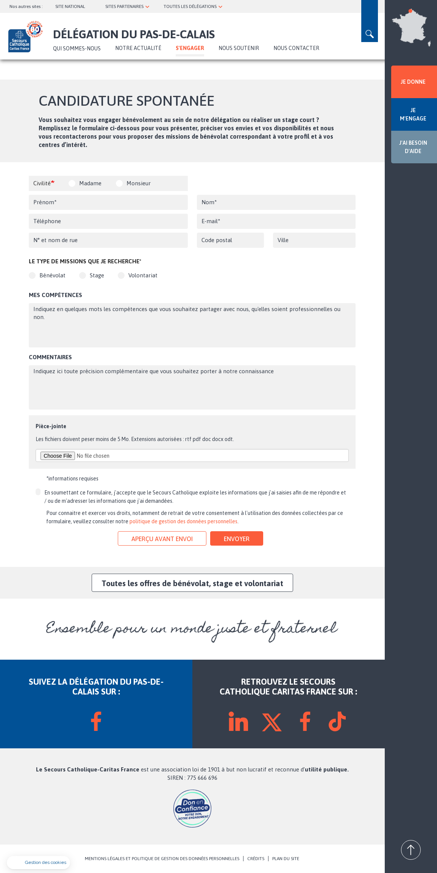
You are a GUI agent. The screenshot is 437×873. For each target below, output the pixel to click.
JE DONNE (413, 82)
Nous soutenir (238, 48)
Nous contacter (296, 48)
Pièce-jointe (51, 426)
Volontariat (143, 275)
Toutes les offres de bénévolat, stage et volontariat (192, 583)
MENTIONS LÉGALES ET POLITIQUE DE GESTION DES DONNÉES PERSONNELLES (162, 858)
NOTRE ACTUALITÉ (138, 48)
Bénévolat (52, 275)
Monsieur (138, 183)
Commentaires (50, 357)
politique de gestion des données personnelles (183, 521)
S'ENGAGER (190, 48)
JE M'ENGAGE (413, 114)
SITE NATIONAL (70, 6)
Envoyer (237, 538)
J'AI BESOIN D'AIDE (413, 147)
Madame (90, 183)
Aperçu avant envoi (162, 538)
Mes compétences (55, 295)
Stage (97, 275)
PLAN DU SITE (285, 858)
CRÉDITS (255, 858)
